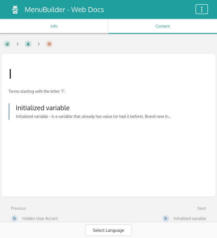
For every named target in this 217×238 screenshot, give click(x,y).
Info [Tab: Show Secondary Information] (54, 26)
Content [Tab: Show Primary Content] (163, 26)
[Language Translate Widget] (108, 230)
